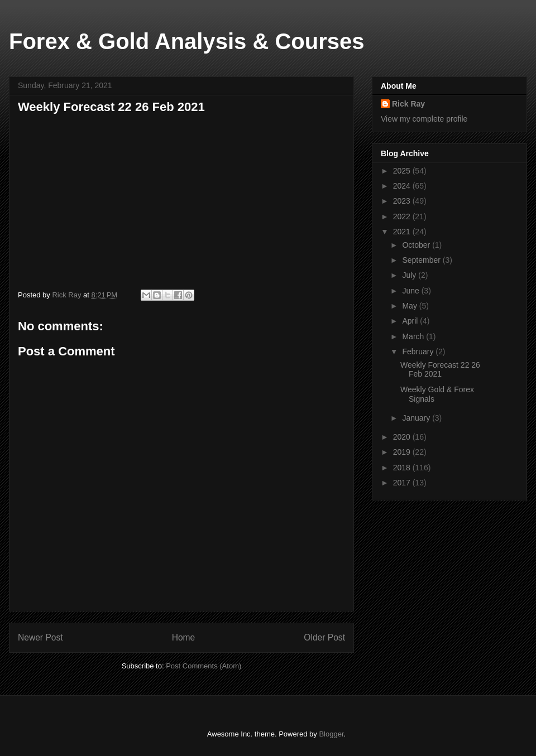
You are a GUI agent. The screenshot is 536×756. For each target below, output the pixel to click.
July (410, 275)
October (417, 244)
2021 (403, 231)
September (422, 260)
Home (183, 637)
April (411, 320)
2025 (403, 170)
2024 (403, 185)
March (414, 336)
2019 (403, 451)
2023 (403, 200)
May (410, 305)
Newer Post (40, 637)
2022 (403, 216)
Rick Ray (408, 103)
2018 (403, 467)
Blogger (331, 734)
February (419, 351)
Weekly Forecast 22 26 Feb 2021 (440, 369)
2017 (403, 482)
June (411, 290)
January (417, 417)
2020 (403, 436)
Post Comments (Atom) (203, 666)
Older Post (324, 637)
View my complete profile (424, 118)
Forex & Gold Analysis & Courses (186, 41)
